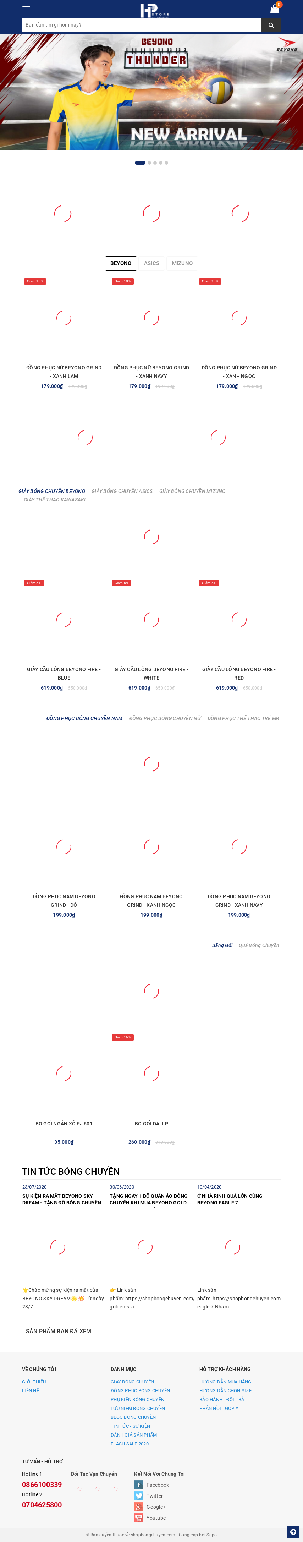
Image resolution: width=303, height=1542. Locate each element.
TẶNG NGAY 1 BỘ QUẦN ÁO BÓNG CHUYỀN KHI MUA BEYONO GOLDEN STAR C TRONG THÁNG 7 (151, 1200)
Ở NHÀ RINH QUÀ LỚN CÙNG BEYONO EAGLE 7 (230, 1199)
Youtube (156, 1518)
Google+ (156, 1507)
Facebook (158, 1485)
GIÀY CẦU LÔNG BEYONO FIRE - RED (239, 673)
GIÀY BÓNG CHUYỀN (132, 1381)
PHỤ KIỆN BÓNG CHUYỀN (137, 1399)
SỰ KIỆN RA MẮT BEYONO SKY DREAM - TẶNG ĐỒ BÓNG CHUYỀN (61, 1199)
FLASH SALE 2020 (130, 1444)
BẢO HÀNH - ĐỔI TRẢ (221, 1399)
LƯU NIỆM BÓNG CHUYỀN (138, 1408)
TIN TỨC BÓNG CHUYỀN (71, 1172)
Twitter (155, 1496)
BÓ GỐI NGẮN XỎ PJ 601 (64, 1123)
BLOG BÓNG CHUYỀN (133, 1417)
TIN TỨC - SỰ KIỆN (130, 1426)
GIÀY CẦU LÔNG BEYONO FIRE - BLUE (64, 673)
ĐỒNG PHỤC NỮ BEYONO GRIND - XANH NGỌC (239, 372)
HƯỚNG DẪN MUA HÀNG (225, 1381)
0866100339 (42, 1484)
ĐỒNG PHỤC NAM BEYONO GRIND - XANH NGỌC (151, 901)
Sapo (211, 1534)
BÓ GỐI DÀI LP (151, 1123)
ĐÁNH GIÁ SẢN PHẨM (134, 1435)
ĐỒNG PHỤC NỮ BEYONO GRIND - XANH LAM (63, 372)
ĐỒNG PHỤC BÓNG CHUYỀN (140, 1390)
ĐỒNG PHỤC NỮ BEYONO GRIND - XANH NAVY (151, 372)
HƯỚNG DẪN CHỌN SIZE (225, 1390)
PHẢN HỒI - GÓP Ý (218, 1408)
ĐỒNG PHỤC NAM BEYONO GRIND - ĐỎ (64, 901)
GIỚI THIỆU (34, 1381)
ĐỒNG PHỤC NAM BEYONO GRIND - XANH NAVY (239, 901)
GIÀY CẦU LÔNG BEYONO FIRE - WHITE (151, 673)
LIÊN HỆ (30, 1390)
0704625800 (42, 1504)
